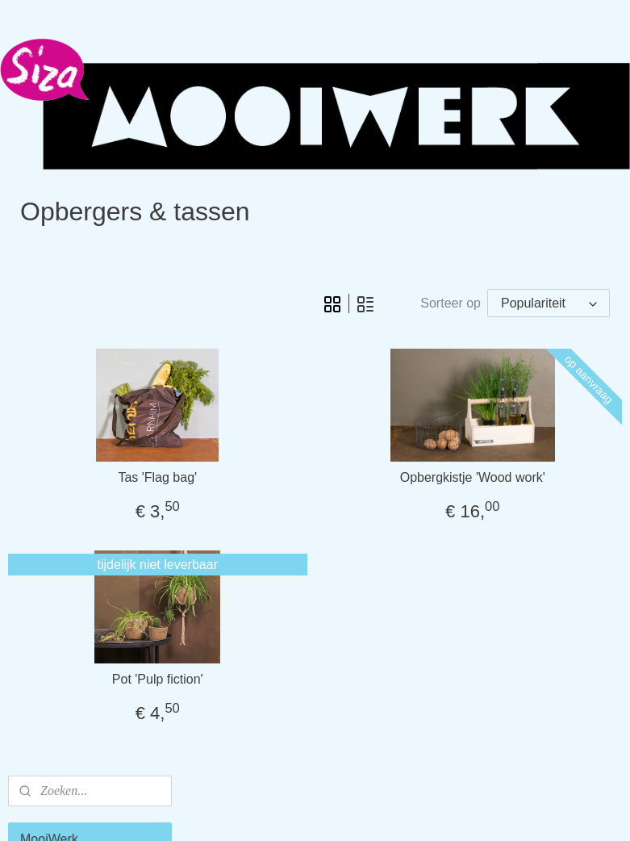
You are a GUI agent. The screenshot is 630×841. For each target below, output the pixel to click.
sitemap (258, 811)
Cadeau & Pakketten (80, 481)
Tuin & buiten (59, 400)
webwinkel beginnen (340, 811)
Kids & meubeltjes (72, 427)
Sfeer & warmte (65, 318)
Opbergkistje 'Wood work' (517, 511)
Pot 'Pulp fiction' (292, 713)
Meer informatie (66, 535)
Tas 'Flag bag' (292, 511)
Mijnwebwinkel (465, 811)
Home (38, 292)
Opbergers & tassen (78, 372)
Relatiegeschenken (76, 508)
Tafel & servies (63, 346)
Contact (43, 563)
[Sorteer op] (507, 300)
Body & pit (50, 454)
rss (287, 811)
